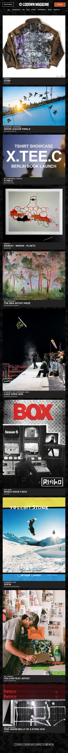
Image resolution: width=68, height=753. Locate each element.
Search (18, 744)
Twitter (50, 744)
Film (27, 9)
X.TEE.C (8, 180)
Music (50, 9)
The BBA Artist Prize (17, 303)
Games (33, 9)
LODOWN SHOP (29, 744)
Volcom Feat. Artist (17, 678)
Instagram (47, 744)
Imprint (38, 744)
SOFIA (7, 584)
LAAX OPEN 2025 (13, 394)
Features (8, 4)
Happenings (41, 9)
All (9, 9)
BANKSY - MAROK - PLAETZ (19, 245)
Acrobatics (16, 9)
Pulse (60, 4)
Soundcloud (52, 744)
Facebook (44, 744)
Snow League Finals (17, 129)
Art (23, 9)
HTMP (7, 81)
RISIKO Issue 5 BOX (15, 491)
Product (57, 9)
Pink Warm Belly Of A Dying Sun (24, 729)
